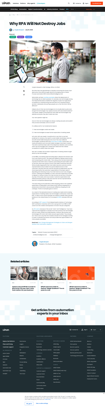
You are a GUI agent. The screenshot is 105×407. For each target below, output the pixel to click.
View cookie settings (42, 404)
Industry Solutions (52, 9)
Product (62, 9)
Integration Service (24, 347)
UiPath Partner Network (75, 341)
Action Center (6, 353)
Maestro (22, 355)
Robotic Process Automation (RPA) (47, 232)
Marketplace (23, 352)
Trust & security (91, 358)
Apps (4, 362)
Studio (21, 368)
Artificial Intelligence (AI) (40, 235)
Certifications (39, 362)
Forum (38, 379)
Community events (41, 385)
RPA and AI (37, 209)
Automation (23, 9)
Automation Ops (7, 370)
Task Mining (22, 370)
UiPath (56, 379)
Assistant (5, 365)
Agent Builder (6, 356)
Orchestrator (23, 358)
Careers (89, 347)
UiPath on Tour (57, 373)
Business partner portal (75, 352)
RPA (67, 9)
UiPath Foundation (91, 370)
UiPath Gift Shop (91, 367)
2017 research (43, 202)
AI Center (5, 359)
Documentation (40, 377)
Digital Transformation (35, 9)
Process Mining (23, 362)
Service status (39, 388)
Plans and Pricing (8, 344)
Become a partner (74, 347)
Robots (21, 365)
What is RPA (39, 365)
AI (44, 9)
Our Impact (90, 364)
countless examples (48, 97)
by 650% (59, 197)
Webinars (55, 355)
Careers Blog (90, 350)
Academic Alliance (41, 359)
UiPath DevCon (57, 376)
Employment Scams (92, 379)
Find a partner (73, 344)
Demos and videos (57, 361)
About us (89, 341)
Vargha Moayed (19, 30)
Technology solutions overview (44, 350)
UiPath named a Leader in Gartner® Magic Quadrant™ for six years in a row (52, 288)
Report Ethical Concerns (93, 376)
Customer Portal (40, 374)
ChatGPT (12, 37)
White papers (56, 352)
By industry (39, 344)
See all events (56, 382)
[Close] (103, 394)
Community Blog (40, 382)
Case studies (56, 350)
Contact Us (74, 330)
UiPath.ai (89, 344)
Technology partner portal (76, 355)
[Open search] (69, 3)
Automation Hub (7, 368)
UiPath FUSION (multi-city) (59, 370)
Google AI (28, 37)
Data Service (23, 341)
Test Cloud (22, 373)
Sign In (84, 330)
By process (39, 347)
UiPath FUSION (56, 367)
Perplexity (20, 37)
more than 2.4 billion (56, 141)
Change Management (56, 235)
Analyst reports (57, 347)
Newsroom (89, 352)
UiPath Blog (14, 9)
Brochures (55, 358)
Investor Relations (91, 355)
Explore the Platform (9, 341)
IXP (20, 350)
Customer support (8, 347)
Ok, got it (29, 404)
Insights (21, 344)
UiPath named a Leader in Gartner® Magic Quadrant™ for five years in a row (80, 288)
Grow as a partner (74, 350)
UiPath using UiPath (91, 361)
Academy (38, 356)
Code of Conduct (91, 373)
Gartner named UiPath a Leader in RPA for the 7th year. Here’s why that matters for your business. (23, 288)
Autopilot (5, 373)
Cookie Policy (47, 400)
